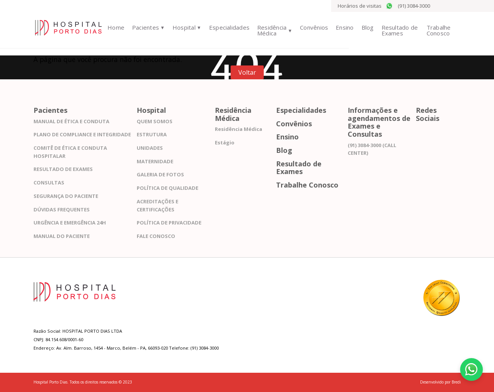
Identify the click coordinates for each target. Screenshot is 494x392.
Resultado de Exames (395, 30)
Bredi (456, 382)
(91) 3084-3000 (407, 6)
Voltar (247, 72)
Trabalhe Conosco (437, 30)
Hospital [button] (177, 27)
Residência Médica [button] (265, 30)
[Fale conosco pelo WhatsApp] (470, 368)
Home (109, 27)
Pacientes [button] (139, 27)
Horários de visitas (360, 5)
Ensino (340, 27)
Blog (363, 27)
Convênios (310, 27)
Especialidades (223, 27)
